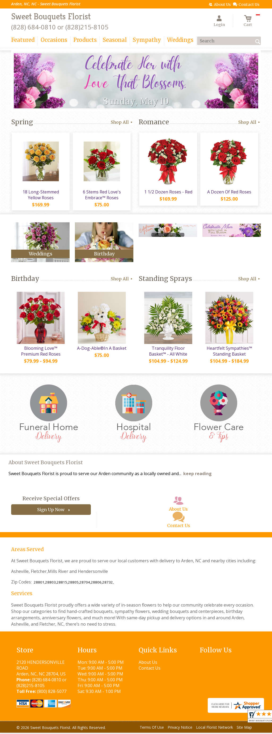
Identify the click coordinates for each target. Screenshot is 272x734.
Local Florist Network (214, 728)
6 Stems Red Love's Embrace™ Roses (102, 195)
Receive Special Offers (51, 500)
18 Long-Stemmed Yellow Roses (40, 195)
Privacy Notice (180, 728)
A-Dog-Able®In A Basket (101, 349)
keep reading (197, 475)
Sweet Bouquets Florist (51, 16)
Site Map (244, 728)
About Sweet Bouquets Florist (45, 464)
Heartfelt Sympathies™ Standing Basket (229, 352)
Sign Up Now (51, 511)
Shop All (122, 122)
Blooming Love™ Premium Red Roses (40, 352)
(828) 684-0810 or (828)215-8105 (59, 27)
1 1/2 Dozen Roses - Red (168, 192)
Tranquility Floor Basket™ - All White (168, 352)
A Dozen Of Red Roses (229, 192)
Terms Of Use (152, 728)
